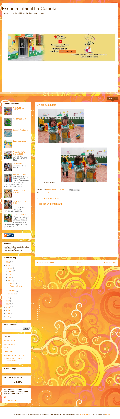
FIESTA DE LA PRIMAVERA (18, 109)
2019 (8, 310)
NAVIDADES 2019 (19, 119)
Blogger (107, 414)
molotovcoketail (85, 414)
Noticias (6, 348)
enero (10, 268)
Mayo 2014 (47, 193)
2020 (8, 313)
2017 (8, 304)
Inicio (79, 263)
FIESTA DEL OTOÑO (20, 215)
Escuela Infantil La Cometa (29, 8)
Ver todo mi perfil (10, 400)
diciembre (11, 294)
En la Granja (17, 164)
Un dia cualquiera (16, 286)
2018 (8, 307)
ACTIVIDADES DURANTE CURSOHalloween (13, 360)
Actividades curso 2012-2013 (14, 355)
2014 (8, 265)
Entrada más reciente (45, 263)
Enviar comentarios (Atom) (81, 270)
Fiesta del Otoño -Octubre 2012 (19, 153)
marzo (10, 271)
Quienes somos (9, 344)
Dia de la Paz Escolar (20, 130)
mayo (10, 277)
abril (9, 274)
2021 (8, 317)
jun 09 (12, 283)
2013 (8, 262)
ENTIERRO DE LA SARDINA (19, 202)
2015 (8, 298)
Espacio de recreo (19, 141)
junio (10, 280)
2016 (8, 301)
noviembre (12, 291)
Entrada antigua (110, 263)
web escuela (8, 351)
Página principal (9, 340)
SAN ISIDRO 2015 (19, 175)
